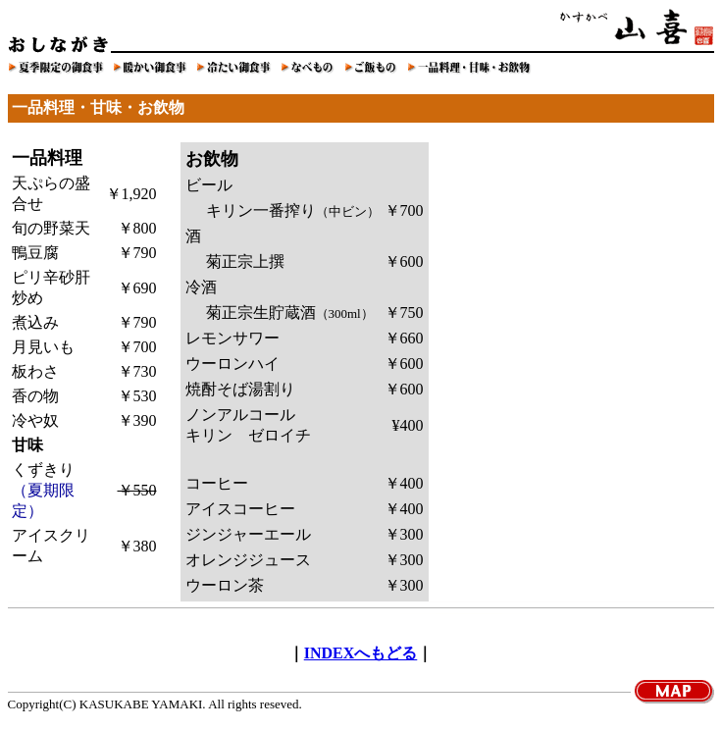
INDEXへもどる (361, 653)
